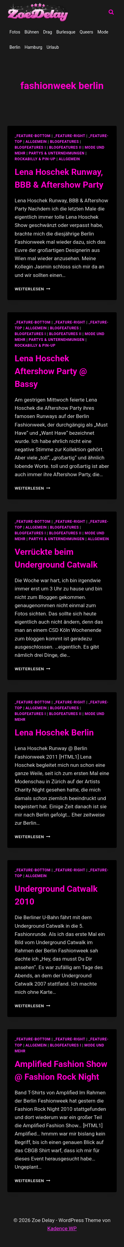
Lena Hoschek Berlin (54, 733)
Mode (102, 32)
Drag (47, 32)
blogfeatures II (65, 147)
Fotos (14, 32)
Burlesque (65, 32)
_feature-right (69, 136)
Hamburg (33, 47)
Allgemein (69, 159)
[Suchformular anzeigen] (111, 12)
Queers (86, 32)
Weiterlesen (32, 288)
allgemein (36, 142)
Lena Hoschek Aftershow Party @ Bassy (51, 371)
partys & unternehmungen (56, 153)
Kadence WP (62, 1228)
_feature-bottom (33, 136)
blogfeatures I (30, 147)
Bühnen (31, 32)
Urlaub (52, 47)
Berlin (14, 47)
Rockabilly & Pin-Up (35, 159)
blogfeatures (64, 142)
